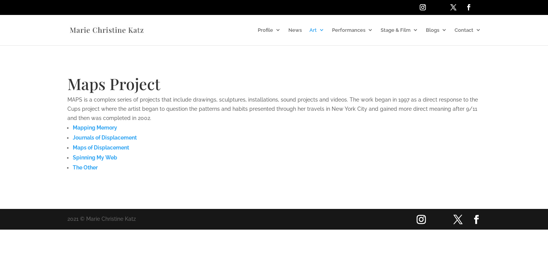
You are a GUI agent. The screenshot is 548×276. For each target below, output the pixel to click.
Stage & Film (396, 30)
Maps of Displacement (101, 148)
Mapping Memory (95, 128)
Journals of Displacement (105, 138)
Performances (348, 30)
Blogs (432, 30)
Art (313, 30)
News (295, 30)
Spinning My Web (95, 157)
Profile (265, 30)
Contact (464, 30)
